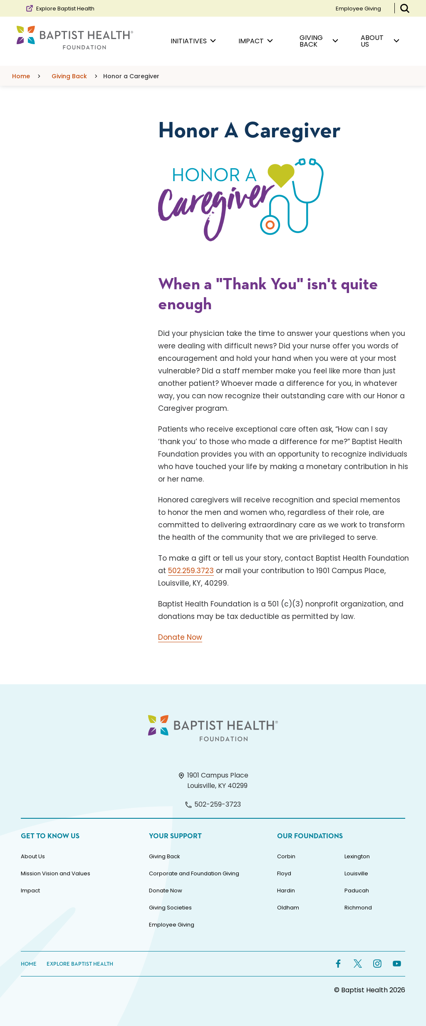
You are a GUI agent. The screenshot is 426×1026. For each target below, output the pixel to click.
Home (29, 964)
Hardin (286, 890)
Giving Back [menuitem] (319, 41)
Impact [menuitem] (255, 41)
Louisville (356, 873)
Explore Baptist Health (59, 8)
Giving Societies (170, 908)
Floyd (284, 873)
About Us (33, 856)
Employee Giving (358, 8)
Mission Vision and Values (55, 873)
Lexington (357, 856)
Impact (30, 890)
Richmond (358, 908)
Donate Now (180, 637)
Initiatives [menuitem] (193, 41)
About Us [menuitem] (380, 41)
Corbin (286, 856)
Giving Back (164, 856)
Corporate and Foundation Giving (194, 873)
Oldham (288, 908)
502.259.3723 (191, 571)
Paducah (356, 890)
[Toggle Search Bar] (404, 8)
